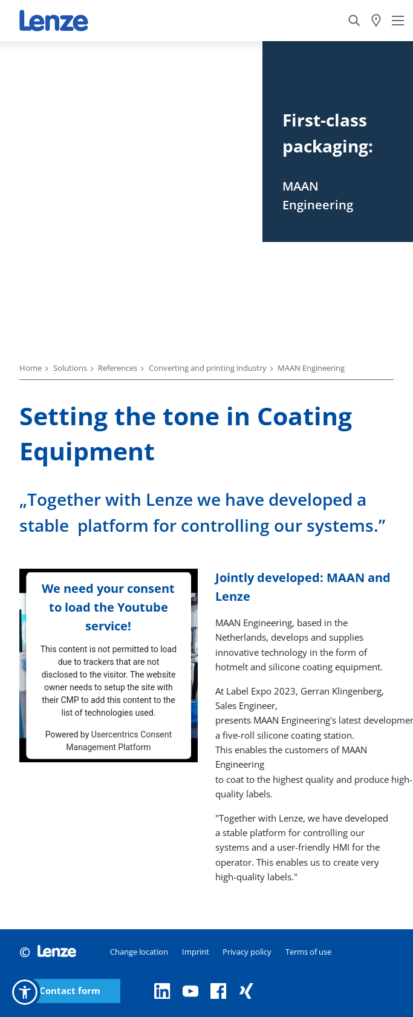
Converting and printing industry (208, 367)
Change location (139, 951)
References (117, 367)
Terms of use (308, 951)
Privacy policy (247, 951)
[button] (24, 992)
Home (30, 367)
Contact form (69, 990)
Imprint (195, 951)
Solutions (70, 367)
